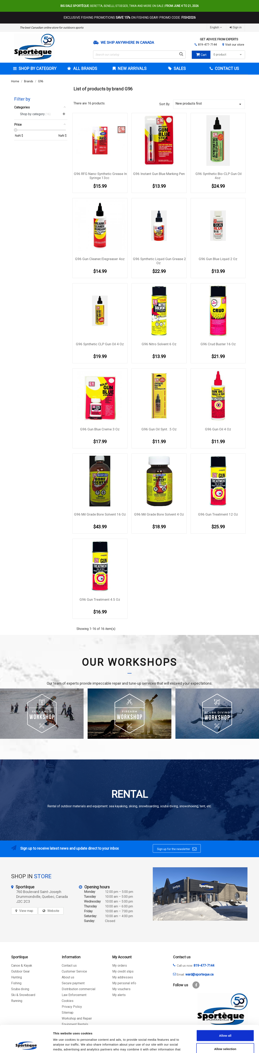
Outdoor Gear (20, 971)
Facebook (196, 985)
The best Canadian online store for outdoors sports (51, 27)
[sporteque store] (200, 894)
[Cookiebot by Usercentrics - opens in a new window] (26, 1045)
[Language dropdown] (216, 27)
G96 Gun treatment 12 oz (218, 514)
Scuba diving (20, 989)
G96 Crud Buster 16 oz (218, 344)
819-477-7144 (207, 44)
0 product (228, 54)
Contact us (69, 965)
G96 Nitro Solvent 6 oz (159, 344)
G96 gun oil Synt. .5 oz (159, 429)
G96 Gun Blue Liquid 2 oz (218, 259)
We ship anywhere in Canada (127, 42)
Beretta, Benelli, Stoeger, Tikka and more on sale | (130, 6)
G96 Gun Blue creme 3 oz (100, 429)
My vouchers (121, 989)
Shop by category (37, 68)
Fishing (16, 983)
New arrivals (131, 68)
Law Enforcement (74, 995)
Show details (212, 1045)
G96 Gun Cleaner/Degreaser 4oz (100, 259)
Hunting (16, 977)
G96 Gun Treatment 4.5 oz (100, 599)
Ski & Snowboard (23, 995)
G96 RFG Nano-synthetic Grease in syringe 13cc (100, 176)
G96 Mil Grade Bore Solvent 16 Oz (100, 514)
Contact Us (226, 68)
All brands (84, 68)
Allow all (225, 1010)
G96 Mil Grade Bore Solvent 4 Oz (159, 514)
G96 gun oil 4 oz (218, 429)
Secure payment (73, 983)
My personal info (124, 983)
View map (26, 911)
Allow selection (225, 1023)
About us (68, 977)
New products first (209, 104)
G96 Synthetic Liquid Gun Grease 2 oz (159, 261)
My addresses (122, 977)
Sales (179, 68)
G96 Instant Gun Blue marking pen (159, 174)
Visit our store (234, 44)
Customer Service (74, 971)
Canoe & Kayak (21, 965)
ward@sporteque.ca (199, 974)
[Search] (139, 54)
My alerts (119, 995)
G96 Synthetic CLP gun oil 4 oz (100, 344)
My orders (119, 965)
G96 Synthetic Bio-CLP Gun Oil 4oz (218, 176)
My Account (122, 957)
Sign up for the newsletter (176, 849)
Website (53, 911)
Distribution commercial (78, 989)
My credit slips (123, 971)
